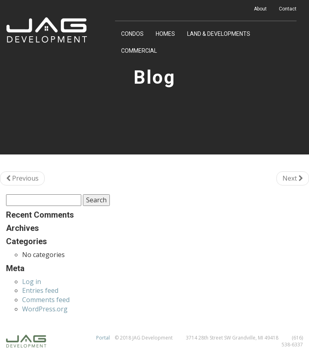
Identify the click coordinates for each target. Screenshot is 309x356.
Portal (103, 337)
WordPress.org (45, 309)
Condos (132, 34)
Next (292, 178)
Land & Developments (218, 34)
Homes (165, 34)
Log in (31, 281)
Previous (22, 178)
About (260, 9)
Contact (288, 9)
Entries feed (40, 290)
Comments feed (46, 299)
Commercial (139, 50)
